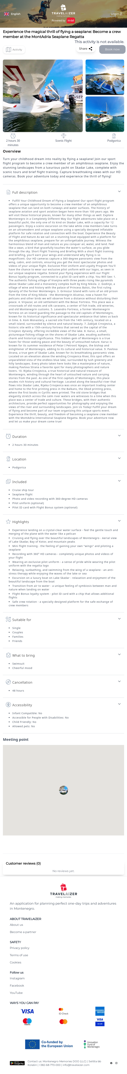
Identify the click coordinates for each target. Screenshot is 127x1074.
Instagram (17, 978)
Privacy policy (19, 948)
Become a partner (23, 932)
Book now (112, 49)
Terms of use (19, 955)
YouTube (16, 993)
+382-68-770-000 (50, 1065)
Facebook (17, 985)
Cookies (15, 962)
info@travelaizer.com (76, 1065)
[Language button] (12, 14)
